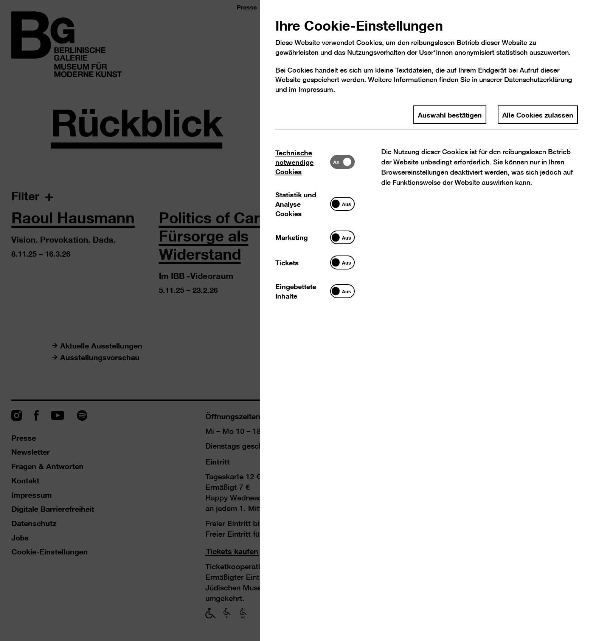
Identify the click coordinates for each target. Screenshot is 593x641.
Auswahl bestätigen (450, 114)
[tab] (302, 162)
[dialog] (296, 320)
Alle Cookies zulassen (537, 114)
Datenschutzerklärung (538, 79)
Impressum (315, 89)
